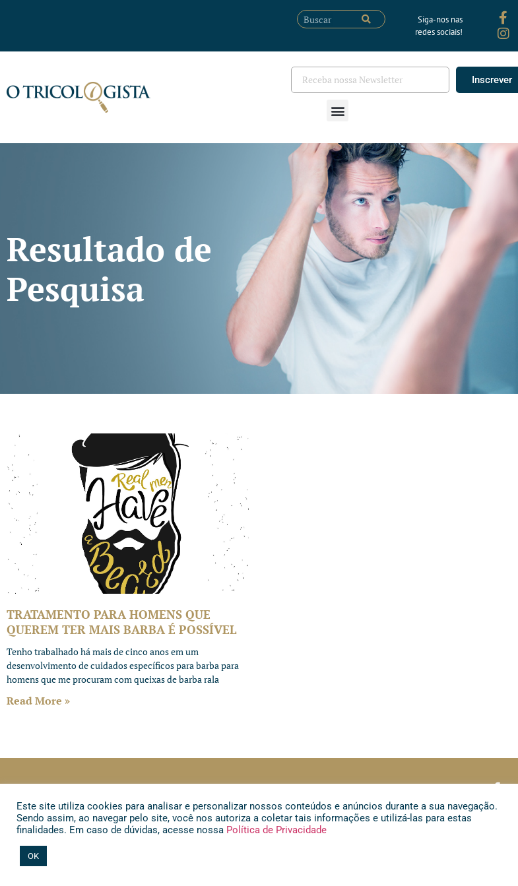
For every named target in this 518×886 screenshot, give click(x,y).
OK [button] (33, 856)
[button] (337, 110)
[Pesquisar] (366, 19)
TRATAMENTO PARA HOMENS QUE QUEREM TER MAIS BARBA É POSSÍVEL (122, 621)
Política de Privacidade (275, 830)
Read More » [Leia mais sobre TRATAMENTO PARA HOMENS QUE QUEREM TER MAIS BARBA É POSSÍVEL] (38, 700)
